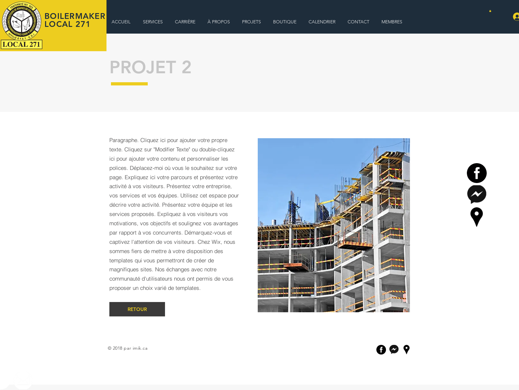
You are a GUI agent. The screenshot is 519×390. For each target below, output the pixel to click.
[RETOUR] (137, 309)
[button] (490, 11)
